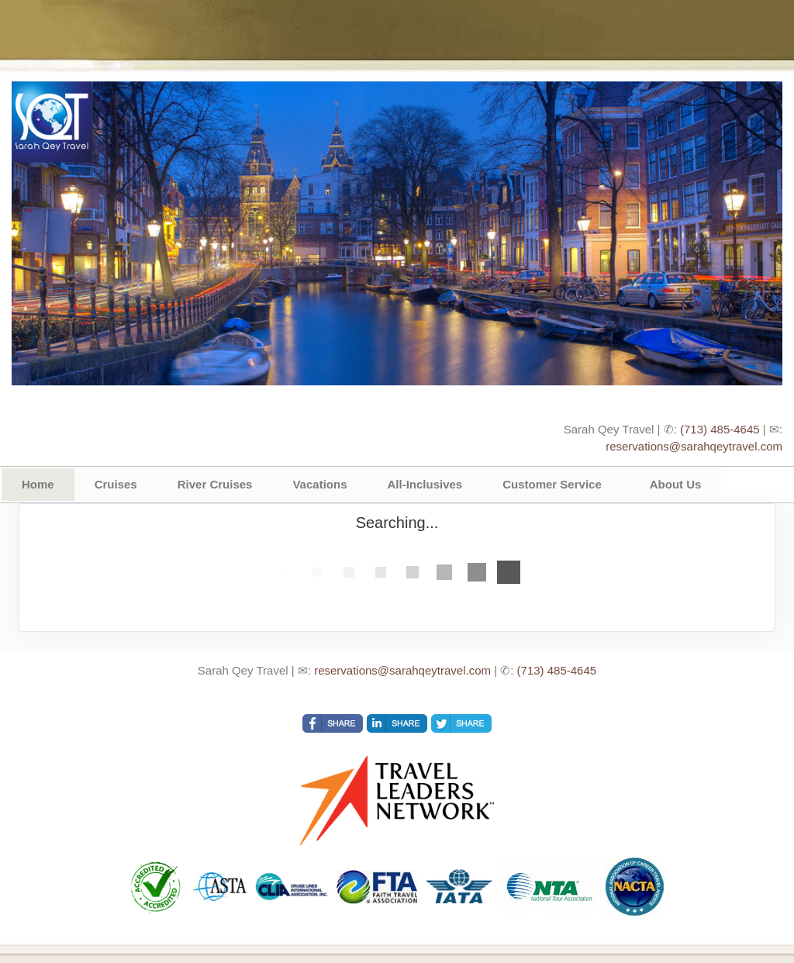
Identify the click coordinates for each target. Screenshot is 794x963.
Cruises (116, 484)
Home (38, 484)
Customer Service (552, 484)
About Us (676, 484)
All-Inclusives (424, 484)
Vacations (319, 484)
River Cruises (215, 484)
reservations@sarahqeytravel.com (694, 446)
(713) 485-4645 (720, 429)
